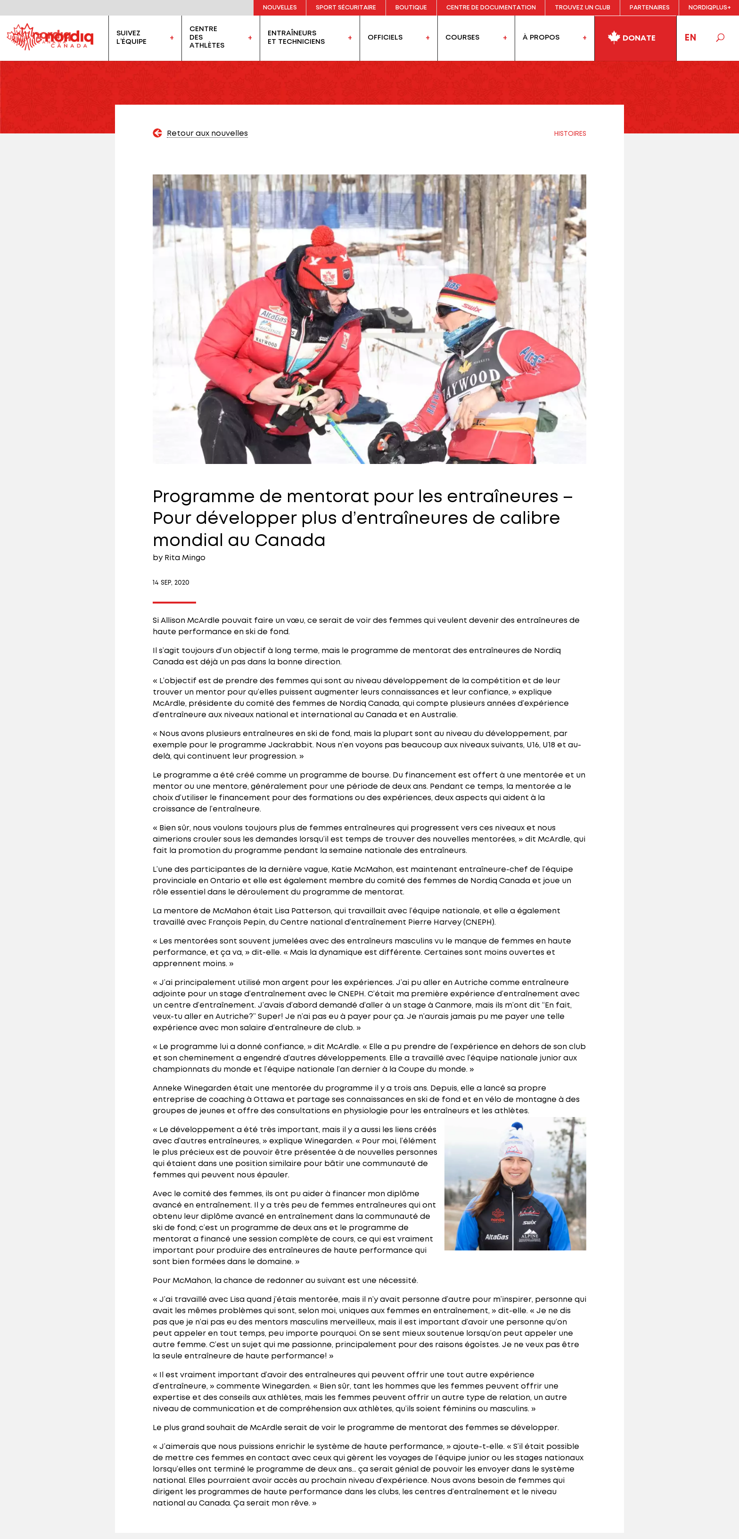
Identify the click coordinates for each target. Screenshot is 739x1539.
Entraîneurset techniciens (296, 37)
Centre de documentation (491, 7)
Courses (462, 37)
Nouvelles (280, 7)
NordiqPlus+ (710, 7)
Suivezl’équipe (131, 37)
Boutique (411, 7)
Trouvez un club (582, 7)
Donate (632, 36)
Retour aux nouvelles (207, 133)
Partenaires (650, 7)
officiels (385, 37)
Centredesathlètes (206, 37)
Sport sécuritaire (346, 7)
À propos (541, 37)
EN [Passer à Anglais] (690, 38)
